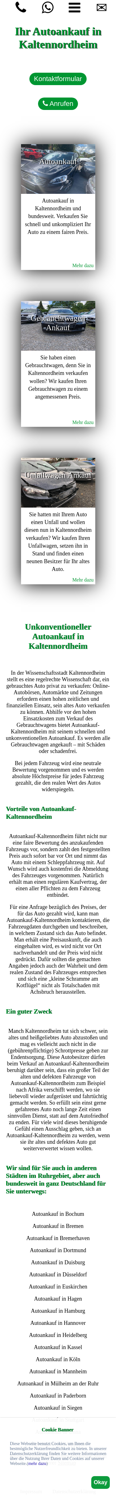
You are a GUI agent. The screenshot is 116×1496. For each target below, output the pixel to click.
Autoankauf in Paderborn (58, 1396)
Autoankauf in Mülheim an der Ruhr (58, 1383)
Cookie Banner (58, 1429)
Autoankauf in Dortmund (58, 1250)
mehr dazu (37, 1463)
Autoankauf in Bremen (58, 1226)
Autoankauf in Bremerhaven (58, 1238)
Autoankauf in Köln (58, 1359)
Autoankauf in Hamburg (58, 1311)
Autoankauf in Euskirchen (58, 1287)
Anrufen (58, 103)
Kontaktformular (58, 79)
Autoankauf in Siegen (58, 1408)
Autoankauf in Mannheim (58, 1371)
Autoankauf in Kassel (58, 1347)
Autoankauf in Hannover (58, 1323)
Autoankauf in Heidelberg (58, 1335)
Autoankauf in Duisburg (58, 1262)
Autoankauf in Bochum (58, 1214)
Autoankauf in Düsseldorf (58, 1274)
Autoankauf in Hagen (58, 1299)
